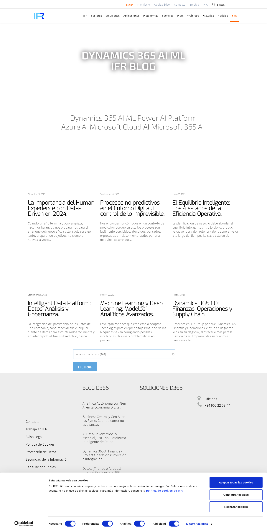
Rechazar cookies (236, 505)
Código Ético (162, 4)
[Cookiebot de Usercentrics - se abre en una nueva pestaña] (24, 523)
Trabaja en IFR (36, 428)
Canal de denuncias (40, 466)
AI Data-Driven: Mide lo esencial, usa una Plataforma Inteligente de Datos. (104, 438)
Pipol (180, 16)
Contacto (179, 4)
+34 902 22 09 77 (217, 405)
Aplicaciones (131, 16)
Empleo (194, 4)
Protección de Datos (40, 451)
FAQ (205, 4)
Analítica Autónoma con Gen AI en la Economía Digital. (104, 405)
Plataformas (150, 16)
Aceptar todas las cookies (236, 481)
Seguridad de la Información (46, 458)
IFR (85, 16)
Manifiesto (143, 4)
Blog (234, 16)
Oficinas (211, 398)
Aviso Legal (33, 436)
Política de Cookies (39, 443)
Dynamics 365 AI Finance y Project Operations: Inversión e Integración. (104, 455)
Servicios (167, 16)
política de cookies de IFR (164, 489)
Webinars (193, 16)
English (129, 4)
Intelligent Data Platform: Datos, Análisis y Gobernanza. (59, 309)
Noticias (222, 16)
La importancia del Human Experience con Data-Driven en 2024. (61, 208)
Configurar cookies (236, 493)
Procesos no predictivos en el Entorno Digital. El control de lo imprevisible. (132, 208)
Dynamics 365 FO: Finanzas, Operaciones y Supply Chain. (202, 309)
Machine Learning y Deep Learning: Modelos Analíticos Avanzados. (131, 309)
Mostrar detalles (197, 522)
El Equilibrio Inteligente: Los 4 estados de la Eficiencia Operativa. (201, 208)
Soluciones (113, 16)
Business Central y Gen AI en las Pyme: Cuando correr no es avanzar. (104, 420)
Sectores (96, 16)
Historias (208, 16)
